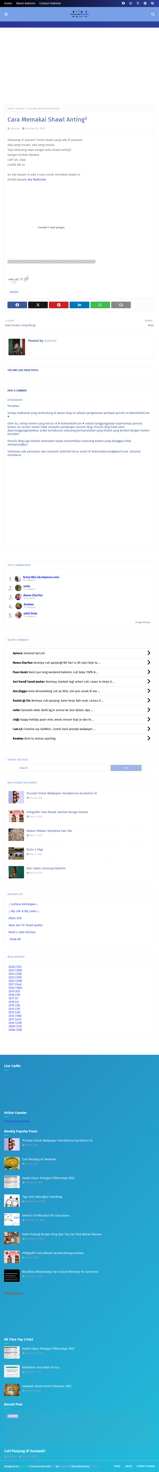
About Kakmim (25, 3)
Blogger (95, 1466)
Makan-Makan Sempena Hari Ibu (49, 831)
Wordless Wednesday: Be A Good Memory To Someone (60, 1272)
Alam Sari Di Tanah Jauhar (25, 925)
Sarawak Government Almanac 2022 (46, 1386)
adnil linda (30, 613)
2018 (14, 995)
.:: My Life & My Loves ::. (23, 911)
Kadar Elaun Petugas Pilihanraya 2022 (48, 1178)
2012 (15, 1016)
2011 (14, 1019)
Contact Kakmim (50, 3)
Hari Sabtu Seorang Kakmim (46, 868)
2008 (15, 1030)
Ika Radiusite (37, 179)
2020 (15, 988)
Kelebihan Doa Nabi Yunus (40, 1367)
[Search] (64, 768)
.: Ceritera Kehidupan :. (23, 904)
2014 (14, 1009)
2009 (15, 1026)
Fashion (20, 108)
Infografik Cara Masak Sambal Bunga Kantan (57, 812)
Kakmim (15, 128)
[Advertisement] (79, 70)
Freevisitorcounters (17, 1121)
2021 (15, 984)
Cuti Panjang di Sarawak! (39, 1159)
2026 (15, 967)
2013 (14, 1012)
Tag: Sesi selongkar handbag (42, 1197)
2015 (14, 1005)
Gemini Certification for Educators (46, 1215)
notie (26, 586)
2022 (15, 981)
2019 (14, 991)
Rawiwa (29, 604)
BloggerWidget (143, 622)
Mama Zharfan (33, 595)
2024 (15, 974)
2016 (13, 1002)
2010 (15, 1023)
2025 (15, 970)
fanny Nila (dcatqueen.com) (41, 577)
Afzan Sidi (15, 918)
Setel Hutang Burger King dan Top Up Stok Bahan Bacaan (62, 1234)
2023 (15, 977)
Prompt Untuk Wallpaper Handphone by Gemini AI (61, 793)
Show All (15, 939)
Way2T (24, 1466)
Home (8, 3)
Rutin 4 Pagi (34, 849)
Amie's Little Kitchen (22, 932)
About (128, 1466)
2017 (13, 998)
